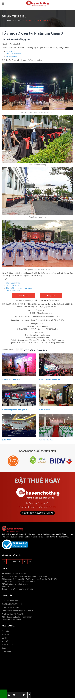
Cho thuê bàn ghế (12, 286)
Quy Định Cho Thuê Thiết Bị (12, 604)
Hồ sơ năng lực (7, 645)
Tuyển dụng (6, 651)
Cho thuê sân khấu (13, 283)
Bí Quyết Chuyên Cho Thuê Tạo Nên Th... (16, 410)
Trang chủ (10, 21)
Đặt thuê (51, 296)
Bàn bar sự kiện (11, 57)
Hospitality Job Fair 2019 (11, 379)
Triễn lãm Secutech (46, 440)
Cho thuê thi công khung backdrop (19, 288)
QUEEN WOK (6, 440)
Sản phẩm (5, 641)
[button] (3, 3)
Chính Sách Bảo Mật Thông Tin (13, 614)
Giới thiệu (5, 635)
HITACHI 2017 (44, 410)
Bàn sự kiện (10, 51)
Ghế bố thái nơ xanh (13, 54)
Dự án (20, 21)
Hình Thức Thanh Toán (10, 601)
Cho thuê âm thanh (13, 291)
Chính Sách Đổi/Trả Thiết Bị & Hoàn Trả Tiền (17, 611)
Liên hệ (5, 638)
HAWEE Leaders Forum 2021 (49, 379)
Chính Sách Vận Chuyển (10, 608)
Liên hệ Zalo (23, 296)
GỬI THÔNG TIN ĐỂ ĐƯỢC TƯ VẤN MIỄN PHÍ (37, 513)
